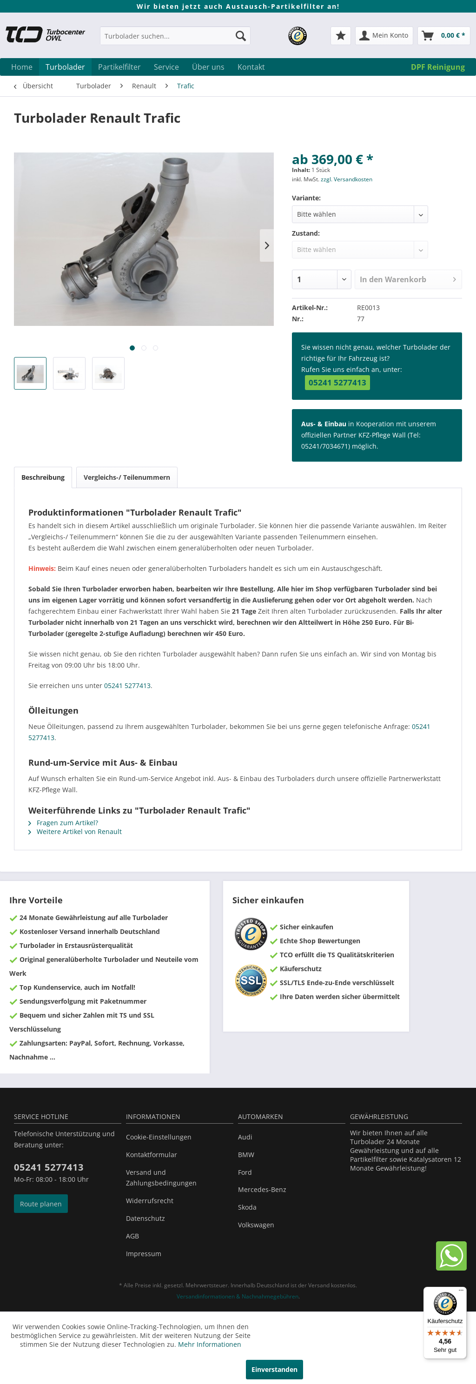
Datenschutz (145, 1218)
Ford (245, 1172)
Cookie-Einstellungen (159, 1136)
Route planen (41, 1203)
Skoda (247, 1207)
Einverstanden (274, 1369)
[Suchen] (241, 35)
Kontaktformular (151, 1154)
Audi (245, 1136)
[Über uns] (208, 67)
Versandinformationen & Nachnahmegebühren (237, 1296)
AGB (132, 1236)
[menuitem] (175, 40)
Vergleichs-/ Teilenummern (127, 477)
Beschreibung (43, 477)
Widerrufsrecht (149, 1200)
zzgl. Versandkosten (346, 179)
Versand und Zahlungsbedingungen (161, 1178)
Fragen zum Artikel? (63, 822)
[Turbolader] (65, 67)
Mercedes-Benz (262, 1189)
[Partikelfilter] (119, 67)
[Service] (166, 67)
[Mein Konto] (384, 35)
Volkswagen (256, 1224)
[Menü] (461, 1292)
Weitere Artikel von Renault (75, 831)
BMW (246, 1154)
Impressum (143, 1253)
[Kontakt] (251, 67)
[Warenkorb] (443, 35)
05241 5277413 (337, 382)
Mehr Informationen (209, 1344)
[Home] (22, 67)
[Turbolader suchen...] (175, 35)
